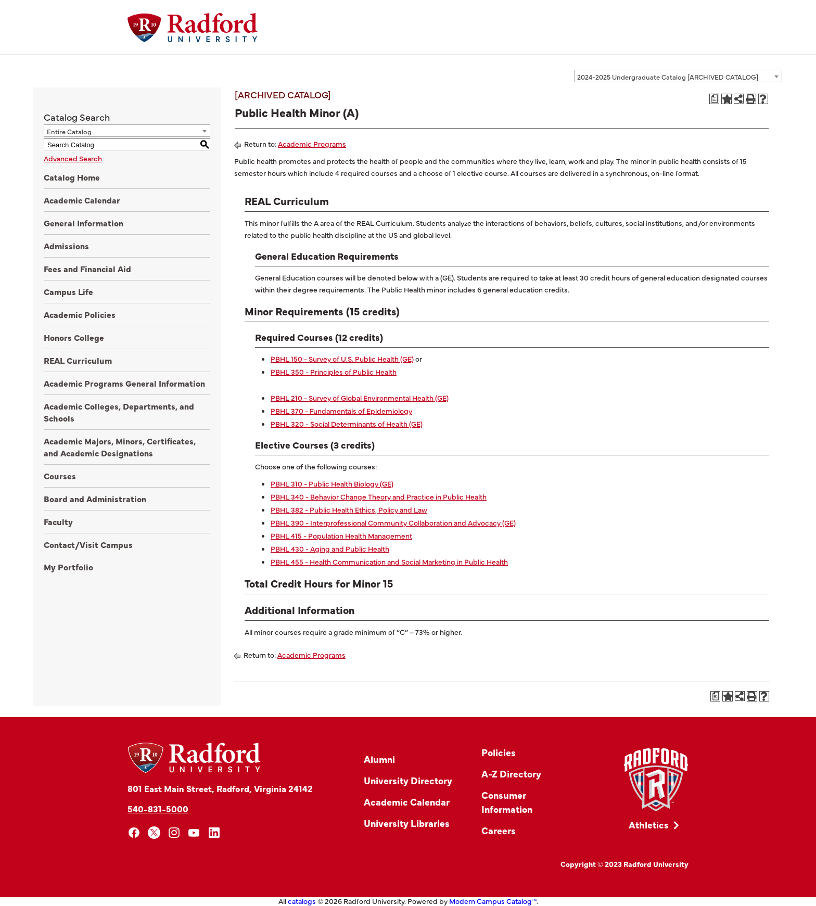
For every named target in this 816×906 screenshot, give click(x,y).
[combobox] (678, 76)
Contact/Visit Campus (88, 544)
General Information (83, 222)
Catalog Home (72, 177)
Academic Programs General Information (124, 383)
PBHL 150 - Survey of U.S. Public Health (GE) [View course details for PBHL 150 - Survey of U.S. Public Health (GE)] (342, 358)
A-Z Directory (511, 773)
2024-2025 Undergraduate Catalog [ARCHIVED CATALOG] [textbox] (667, 76)
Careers (498, 830)
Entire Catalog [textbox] (69, 131)
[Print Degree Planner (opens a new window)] (714, 99)
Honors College (74, 337)
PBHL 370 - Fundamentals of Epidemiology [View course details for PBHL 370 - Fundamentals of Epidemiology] (341, 410)
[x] (154, 832)
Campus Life (68, 291)
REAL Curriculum (78, 360)
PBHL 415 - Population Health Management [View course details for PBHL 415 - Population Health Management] (341, 535)
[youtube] (194, 832)
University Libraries (407, 823)
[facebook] (134, 832)
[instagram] (174, 832)
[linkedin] (214, 832)
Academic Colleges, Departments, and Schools (119, 412)
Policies (498, 752)
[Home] (193, 27)
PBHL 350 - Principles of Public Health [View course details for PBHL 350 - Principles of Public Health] (334, 371)
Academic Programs (312, 143)
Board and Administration (95, 498)
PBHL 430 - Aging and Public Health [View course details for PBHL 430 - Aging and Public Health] (330, 548)
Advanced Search (73, 158)
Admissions (66, 245)
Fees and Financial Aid (87, 268)
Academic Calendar (82, 200)
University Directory (408, 780)
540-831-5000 (158, 808)
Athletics (649, 824)
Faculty (58, 521)
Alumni (379, 758)
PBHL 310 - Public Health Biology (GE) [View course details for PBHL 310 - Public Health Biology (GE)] (332, 483)
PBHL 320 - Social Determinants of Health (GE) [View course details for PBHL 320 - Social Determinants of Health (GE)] (347, 423)
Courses (60, 475)
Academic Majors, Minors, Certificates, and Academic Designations (120, 446)
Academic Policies (80, 314)
